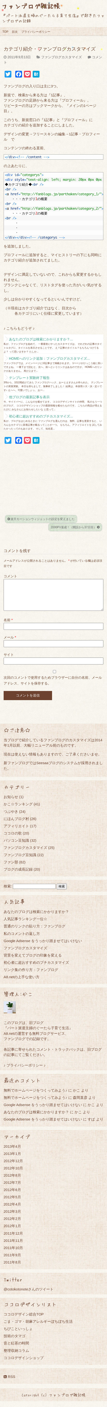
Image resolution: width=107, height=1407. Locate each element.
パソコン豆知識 (16, 846)
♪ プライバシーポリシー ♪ (25, 1071)
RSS (9, 1382)
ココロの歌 (13, 839)
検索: (8, 892)
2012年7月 (12, 1188)
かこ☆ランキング (18, 810)
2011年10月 (13, 1253)
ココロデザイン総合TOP (24, 1320)
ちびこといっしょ (18, 1334)
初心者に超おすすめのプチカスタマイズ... (41, 416)
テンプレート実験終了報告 (29, 378)
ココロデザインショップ (24, 1363)
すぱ (91, 1125)
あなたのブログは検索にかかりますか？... (41, 339)
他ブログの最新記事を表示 (29, 397)
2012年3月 (12, 1217)
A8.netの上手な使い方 (21, 983)
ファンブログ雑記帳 (30, 6)
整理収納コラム (16, 1356)
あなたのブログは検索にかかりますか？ (36, 917)
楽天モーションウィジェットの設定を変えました (41, 519)
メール (10, 643)
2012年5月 (12, 1203)
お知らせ (11, 803)
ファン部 (11, 868)
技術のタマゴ (14, 1342)
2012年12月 (13, 1167)
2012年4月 (12, 1210)
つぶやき (11, 817)
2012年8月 (12, 1181)
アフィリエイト (16, 832)
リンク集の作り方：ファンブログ (31, 975)
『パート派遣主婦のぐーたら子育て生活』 (38, 1034)
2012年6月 (12, 1195)
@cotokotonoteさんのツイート (29, 1295)
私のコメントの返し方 (22, 939)
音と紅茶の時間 (16, 1349)
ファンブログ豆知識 (20, 861)
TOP (5, 31)
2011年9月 (12, 1261)
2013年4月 (12, 1152)
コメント (10, 576)
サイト (9, 660)
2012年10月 (13, 1174)
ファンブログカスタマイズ (61, 57)
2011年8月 (12, 1268)
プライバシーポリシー (35, 31)
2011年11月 (13, 1246)
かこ (91, 1110)
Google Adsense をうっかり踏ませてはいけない (43, 947)
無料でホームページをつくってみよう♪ (35, 1096)
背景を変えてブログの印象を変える (33, 961)
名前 (8, 626)
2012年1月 (12, 1232)
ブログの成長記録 (18, 875)
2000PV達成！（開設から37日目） (75, 527)
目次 (15, 31)
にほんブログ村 (16, 824)
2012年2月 (12, 1224)
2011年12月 (13, 1239)
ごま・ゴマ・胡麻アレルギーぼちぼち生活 (38, 1327)
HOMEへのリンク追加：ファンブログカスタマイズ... (49, 358)
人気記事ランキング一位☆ (25, 925)
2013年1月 (12, 1159)
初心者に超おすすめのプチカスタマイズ (36, 968)
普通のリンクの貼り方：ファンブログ (34, 932)
